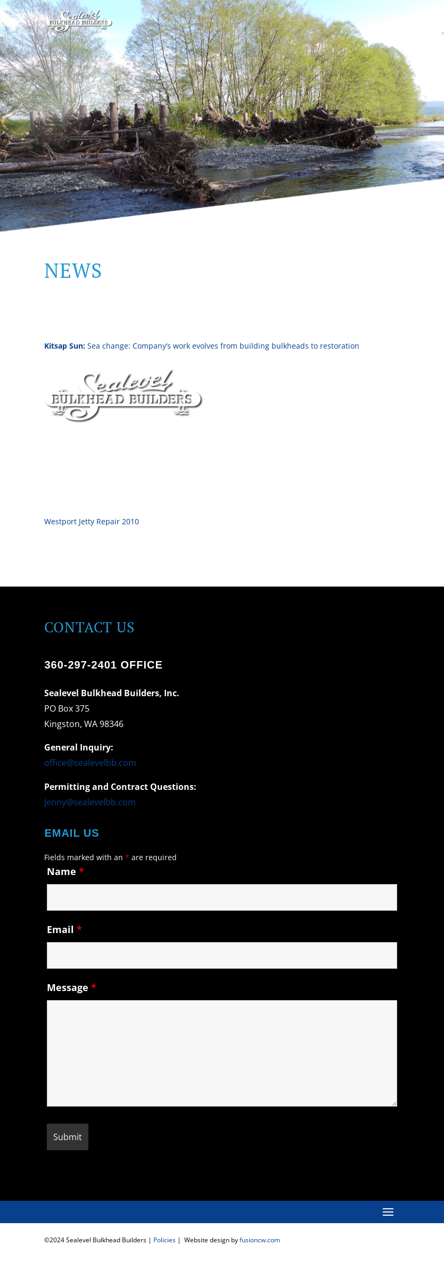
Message (71, 987)
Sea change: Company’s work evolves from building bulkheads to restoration (201, 346)
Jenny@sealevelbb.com (90, 802)
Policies (164, 1239)
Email (64, 929)
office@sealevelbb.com (90, 763)
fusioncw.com (260, 1239)
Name (65, 871)
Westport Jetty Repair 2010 (91, 521)
